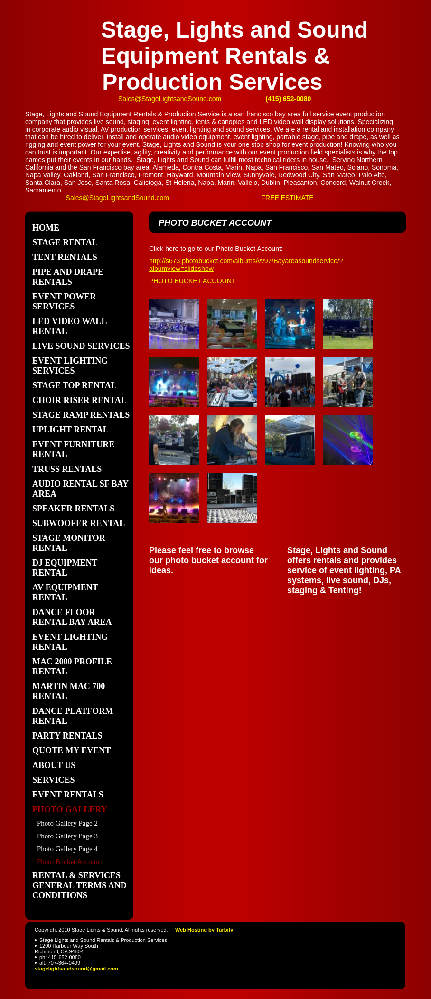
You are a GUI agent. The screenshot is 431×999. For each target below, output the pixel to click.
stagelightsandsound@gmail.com (76, 968)
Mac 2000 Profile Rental (72, 666)
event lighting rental (70, 642)
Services (53, 780)
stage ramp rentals (81, 415)
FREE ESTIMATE (287, 198)
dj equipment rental (64, 567)
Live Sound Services (81, 346)
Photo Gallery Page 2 (67, 823)
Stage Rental (65, 242)
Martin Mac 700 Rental (68, 691)
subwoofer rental (78, 523)
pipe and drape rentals (67, 277)
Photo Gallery (69, 809)
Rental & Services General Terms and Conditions (79, 885)
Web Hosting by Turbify (204, 929)
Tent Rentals (64, 257)
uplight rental (70, 429)
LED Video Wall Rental (69, 326)
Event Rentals (67, 794)
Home (45, 227)
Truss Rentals (67, 469)
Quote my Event (71, 750)
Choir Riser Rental (79, 400)
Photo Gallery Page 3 (67, 836)
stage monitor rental (68, 543)
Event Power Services (64, 301)
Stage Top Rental (74, 385)
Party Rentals (67, 735)
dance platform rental (72, 716)
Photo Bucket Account (69, 861)
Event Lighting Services (70, 365)
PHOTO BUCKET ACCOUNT (192, 281)
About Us (53, 765)
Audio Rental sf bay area (80, 489)
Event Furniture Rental (73, 449)
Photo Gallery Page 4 (67, 849)
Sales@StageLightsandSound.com (169, 99)
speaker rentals (73, 508)
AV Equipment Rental (65, 592)
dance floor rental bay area (72, 617)
